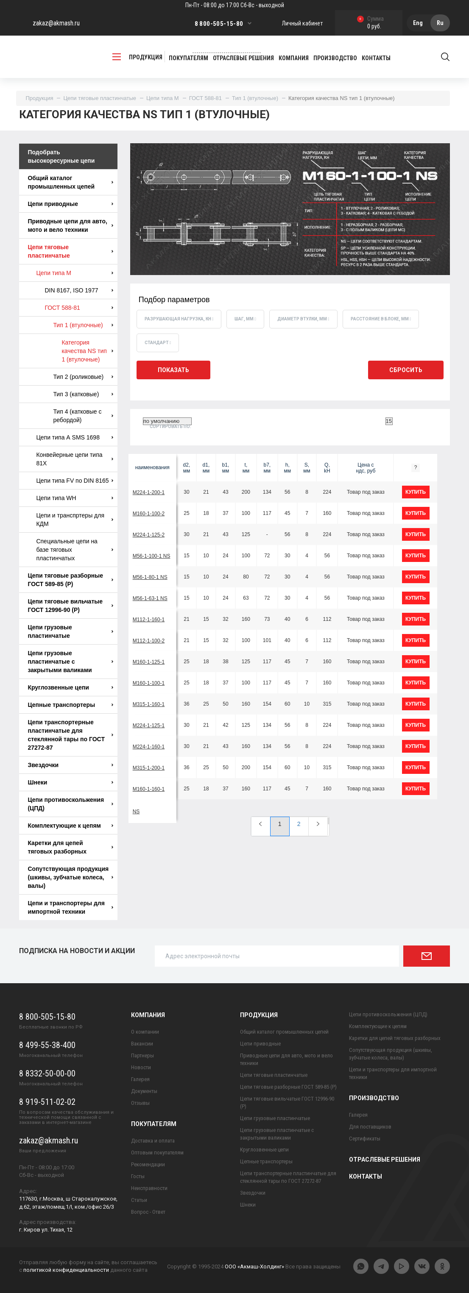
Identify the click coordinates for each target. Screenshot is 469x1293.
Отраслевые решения (384, 1159)
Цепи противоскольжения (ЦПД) (70, 804)
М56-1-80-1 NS (150, 577)
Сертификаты (364, 1138)
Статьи (139, 1200)
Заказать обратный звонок (227, 48)
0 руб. (370, 23)
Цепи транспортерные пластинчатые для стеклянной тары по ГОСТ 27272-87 (70, 735)
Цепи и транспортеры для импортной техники (70, 907)
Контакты (365, 1176)
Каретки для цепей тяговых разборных (70, 847)
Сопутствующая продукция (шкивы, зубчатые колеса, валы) (70, 877)
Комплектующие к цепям (70, 825)
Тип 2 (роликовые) (83, 376)
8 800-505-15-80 (219, 24)
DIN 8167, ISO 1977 (79, 290)
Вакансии (142, 1043)
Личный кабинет (302, 23)
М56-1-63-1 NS (150, 598)
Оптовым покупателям (157, 1152)
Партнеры (142, 1055)
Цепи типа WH (74, 498)
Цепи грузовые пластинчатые (70, 631)
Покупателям (153, 1124)
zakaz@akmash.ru (56, 23)
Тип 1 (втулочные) (255, 98)
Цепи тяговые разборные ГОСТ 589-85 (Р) (70, 579)
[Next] (318, 826)
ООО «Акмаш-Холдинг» (254, 1266)
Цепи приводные (70, 203)
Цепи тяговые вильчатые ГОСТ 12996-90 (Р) (70, 605)
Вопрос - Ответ (148, 1212)
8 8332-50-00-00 (47, 1073)
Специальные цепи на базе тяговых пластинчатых (74, 550)
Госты (138, 1176)
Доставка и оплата (153, 1140)
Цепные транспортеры (70, 704)
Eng (418, 22)
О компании (145, 1032)
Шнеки (70, 782)
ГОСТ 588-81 (205, 98)
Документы (144, 1091)
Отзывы (140, 1103)
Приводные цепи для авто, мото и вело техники (70, 225)
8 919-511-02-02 (47, 1102)
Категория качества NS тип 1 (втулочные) (87, 351)
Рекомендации (148, 1164)
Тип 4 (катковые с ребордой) (83, 415)
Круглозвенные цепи (70, 687)
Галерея (140, 1079)
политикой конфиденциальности (66, 1270)
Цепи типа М (162, 98)
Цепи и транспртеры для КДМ (74, 519)
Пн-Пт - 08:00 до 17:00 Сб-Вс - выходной (234, 5)
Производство (374, 1098)
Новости (141, 1067)
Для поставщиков (370, 1126)
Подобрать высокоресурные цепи (61, 156)
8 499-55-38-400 (47, 1045)
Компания (148, 1015)
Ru (440, 22)
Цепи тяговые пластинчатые (99, 98)
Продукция (39, 98)
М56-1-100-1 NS (151, 556)
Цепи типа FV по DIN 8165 (74, 480)
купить (415, 492)
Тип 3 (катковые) (83, 394)
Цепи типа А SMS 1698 (74, 437)
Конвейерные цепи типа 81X (74, 459)
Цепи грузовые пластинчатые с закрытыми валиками (70, 661)
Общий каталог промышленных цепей (70, 182)
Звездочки (70, 765)
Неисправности (149, 1188)
